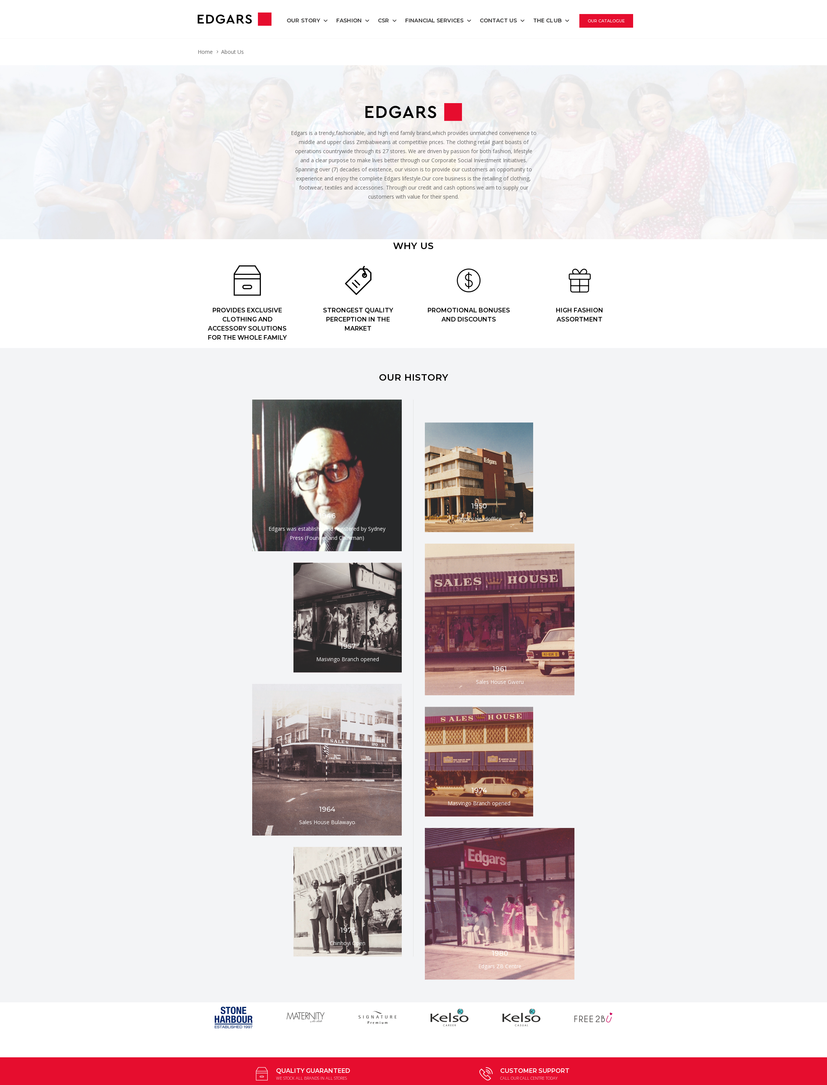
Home (205, 51)
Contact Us (498, 20)
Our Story (303, 20)
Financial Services (434, 20)
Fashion (349, 20)
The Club (547, 20)
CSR (383, 20)
